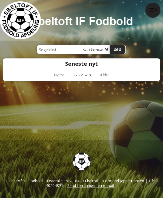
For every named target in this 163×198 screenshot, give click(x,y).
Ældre (108, 74)
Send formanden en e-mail (90, 185)
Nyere (55, 74)
